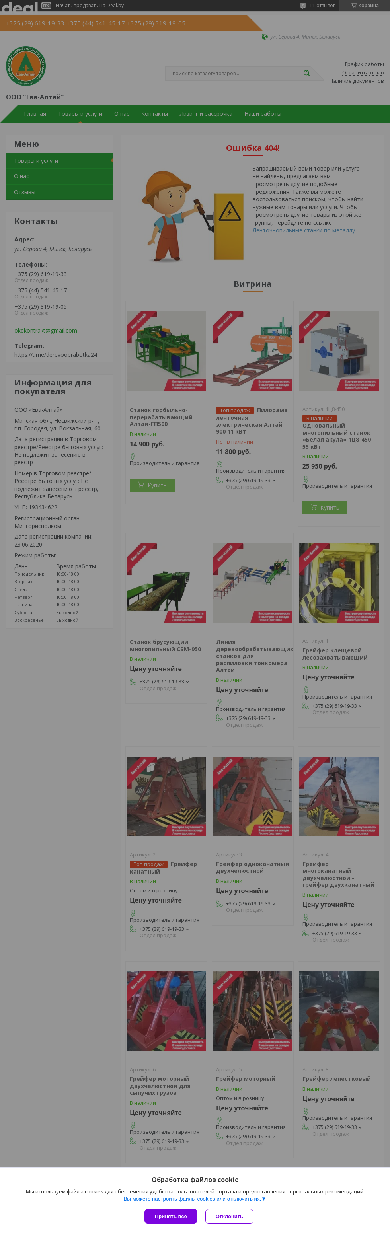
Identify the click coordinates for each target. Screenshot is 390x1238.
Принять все (171, 1216)
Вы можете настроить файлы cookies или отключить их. (192, 1199)
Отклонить (229, 1216)
